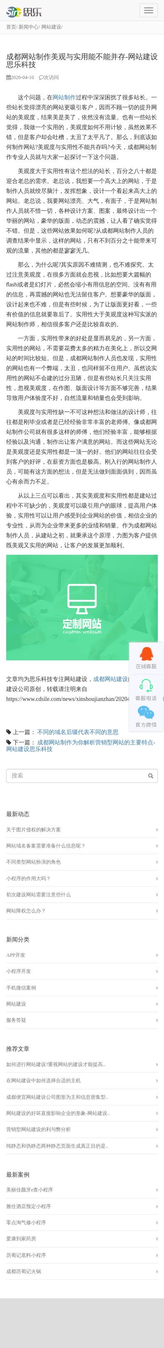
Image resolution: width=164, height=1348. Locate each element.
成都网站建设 (110, 679)
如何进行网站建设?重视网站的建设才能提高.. (55, 1064)
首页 (11, 27)
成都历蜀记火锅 (23, 1271)
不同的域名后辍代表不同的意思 (77, 732)
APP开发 (15, 955)
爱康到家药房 (21, 1239)
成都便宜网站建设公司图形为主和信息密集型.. (57, 1097)
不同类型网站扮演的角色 (33, 862)
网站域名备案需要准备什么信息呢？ (46, 846)
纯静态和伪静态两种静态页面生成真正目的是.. (57, 1146)
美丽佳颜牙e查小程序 (29, 1190)
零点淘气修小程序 (26, 1222)
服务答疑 (16, 1020)
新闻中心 (29, 27)
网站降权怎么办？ (26, 911)
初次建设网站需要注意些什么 (38, 895)
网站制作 (64, 97)
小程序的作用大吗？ (28, 878)
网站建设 (51, 27)
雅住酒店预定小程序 (28, 1206)
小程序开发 (18, 971)
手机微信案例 (21, 988)
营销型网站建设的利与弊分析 (38, 1129)
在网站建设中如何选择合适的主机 (43, 1080)
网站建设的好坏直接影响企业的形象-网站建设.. (58, 1113)
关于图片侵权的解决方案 (33, 830)
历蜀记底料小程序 (26, 1255)
